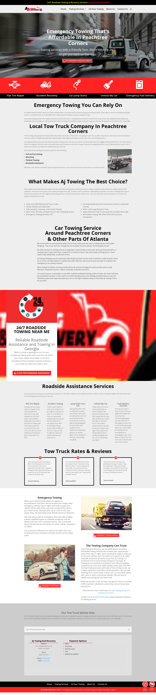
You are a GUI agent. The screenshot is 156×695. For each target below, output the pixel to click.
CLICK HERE (46, 663)
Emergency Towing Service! (108, 537)
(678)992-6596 (98, 599)
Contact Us (122, 9)
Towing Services (76, 9)
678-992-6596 (46, 661)
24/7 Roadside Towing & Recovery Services (78, 2)
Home (63, 9)
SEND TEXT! (152, 689)
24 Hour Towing (96, 9)
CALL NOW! (145, 689)
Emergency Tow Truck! (51, 589)
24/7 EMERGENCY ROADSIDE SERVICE (78, 61)
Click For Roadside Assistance (33, 374)
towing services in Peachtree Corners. (114, 594)
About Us (110, 9)
